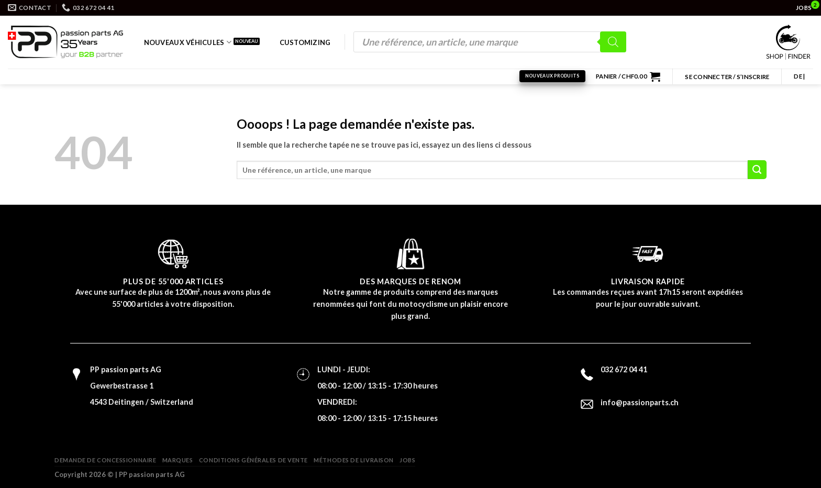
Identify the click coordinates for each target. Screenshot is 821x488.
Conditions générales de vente (253, 460)
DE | (799, 76)
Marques (177, 460)
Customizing (305, 42)
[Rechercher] (613, 41)
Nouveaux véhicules (187, 42)
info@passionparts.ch (640, 402)
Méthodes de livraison (354, 460)
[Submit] (757, 169)
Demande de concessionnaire (105, 460)
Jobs (407, 460)
